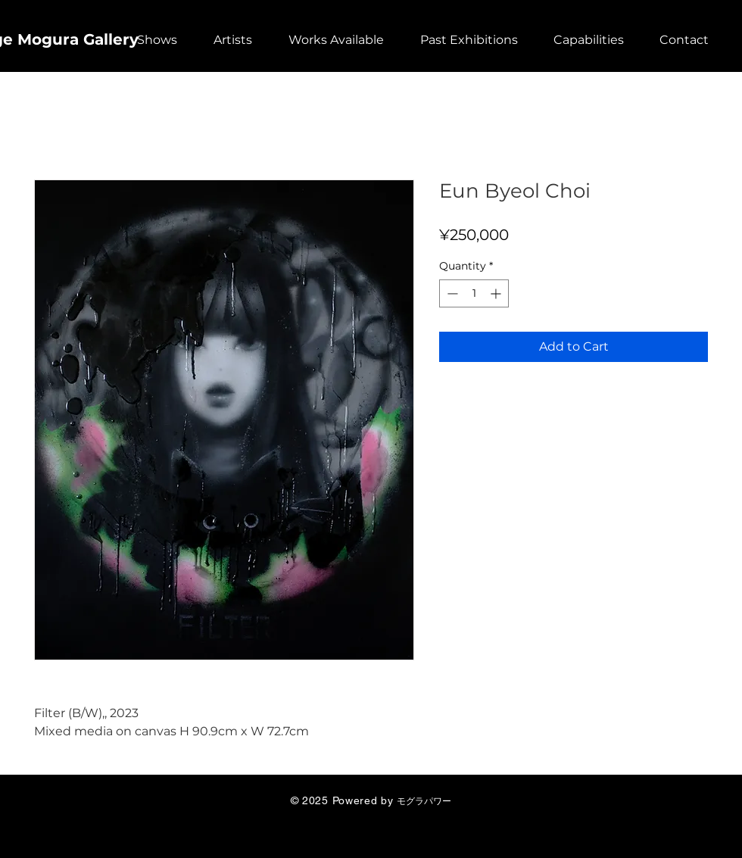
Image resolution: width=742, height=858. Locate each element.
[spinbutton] (474, 293)
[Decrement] (450, 293)
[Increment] (497, 293)
